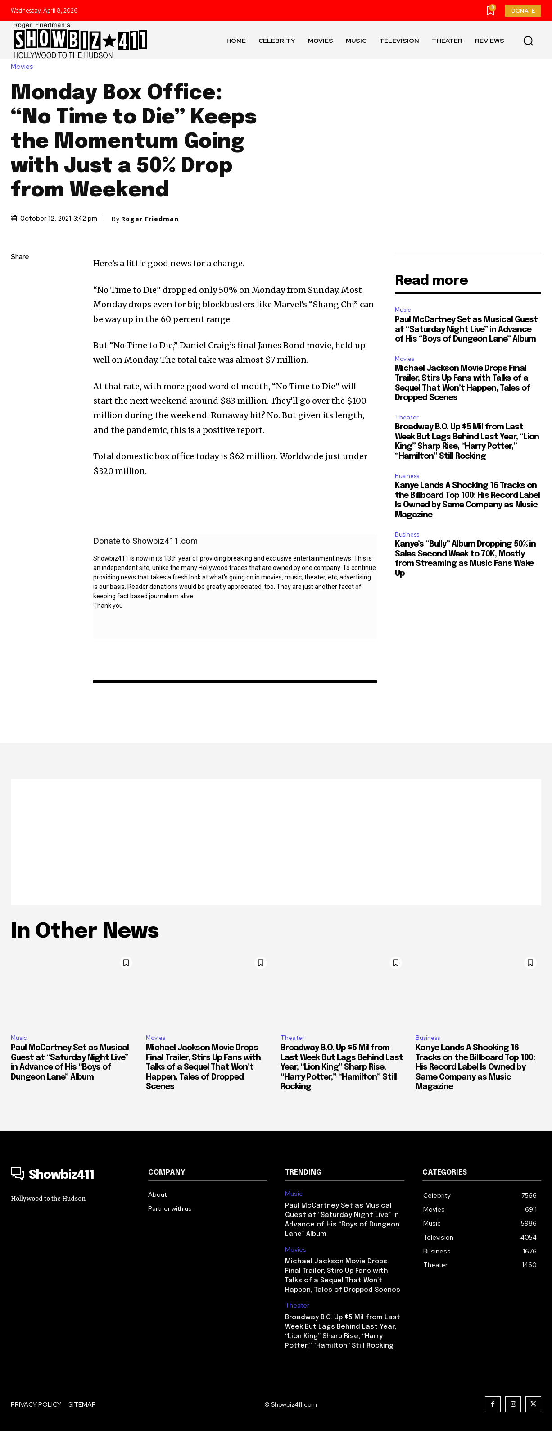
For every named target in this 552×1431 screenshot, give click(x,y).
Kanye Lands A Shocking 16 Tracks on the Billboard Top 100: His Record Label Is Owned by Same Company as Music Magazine (475, 1067)
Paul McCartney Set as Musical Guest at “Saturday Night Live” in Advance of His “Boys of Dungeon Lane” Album (466, 329)
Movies (24, 67)
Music (403, 310)
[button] (528, 40)
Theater (407, 417)
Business (407, 476)
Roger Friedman (150, 219)
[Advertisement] (276, 842)
